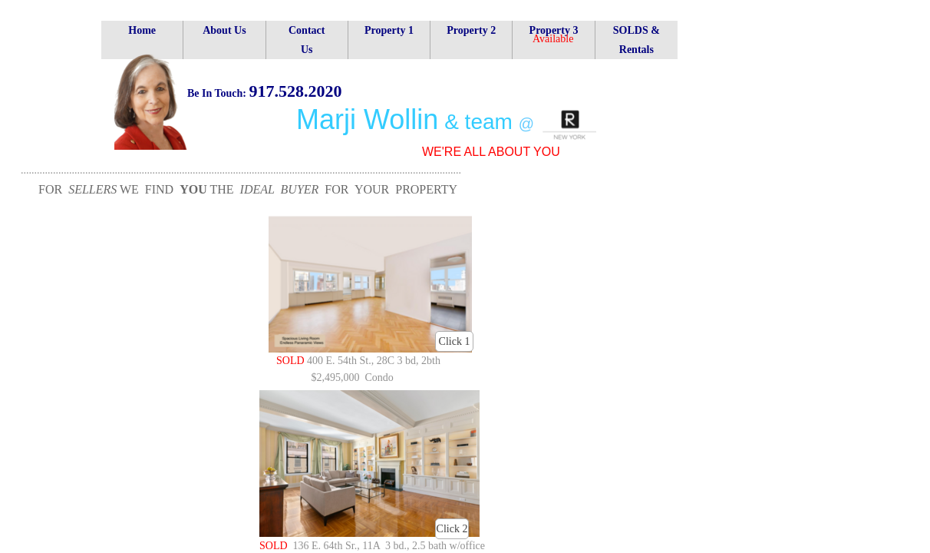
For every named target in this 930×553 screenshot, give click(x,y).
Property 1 (389, 30)
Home (142, 30)
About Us (224, 30)
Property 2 (471, 30)
